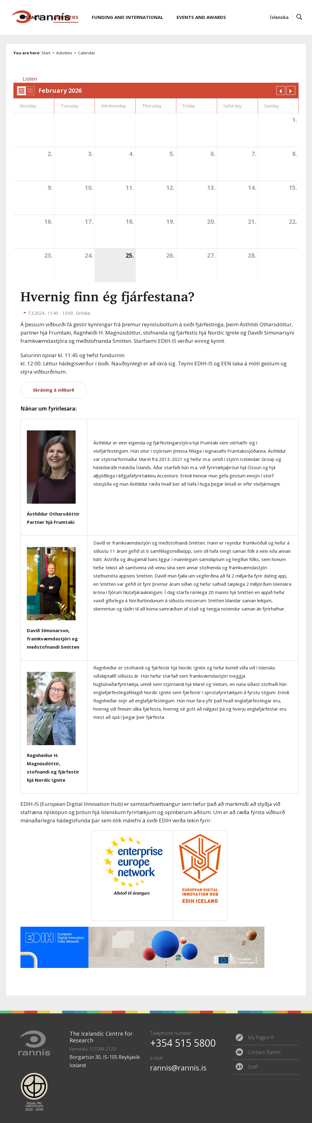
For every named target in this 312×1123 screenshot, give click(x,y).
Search (299, 17)
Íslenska (279, 17)
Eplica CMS (278, 1114)
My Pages (258, 1037)
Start (45, 53)
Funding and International (127, 17)
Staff (253, 1066)
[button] (30, 78)
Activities (64, 53)
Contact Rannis (264, 1052)
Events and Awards (201, 17)
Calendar (86, 53)
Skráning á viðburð (53, 390)
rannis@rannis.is (178, 1068)
